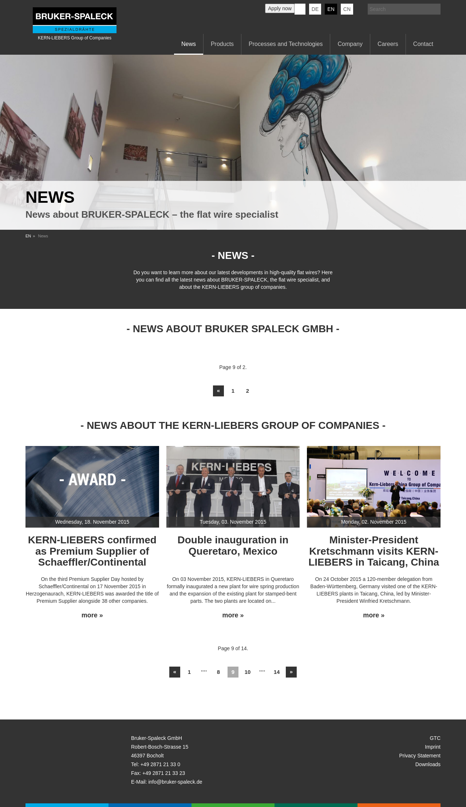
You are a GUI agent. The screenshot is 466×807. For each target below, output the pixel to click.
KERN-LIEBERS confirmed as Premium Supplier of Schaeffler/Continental (92, 551)
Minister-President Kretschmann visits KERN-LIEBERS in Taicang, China (373, 551)
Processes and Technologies (286, 44)
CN (347, 9)
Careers (388, 44)
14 (277, 672)
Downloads (428, 764)
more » (92, 615)
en (330, 9)
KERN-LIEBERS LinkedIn (300, 9)
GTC (435, 738)
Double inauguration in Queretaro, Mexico (233, 545)
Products (222, 44)
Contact (423, 44)
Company (349, 44)
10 (248, 672)
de (315, 9)
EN (28, 236)
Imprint (433, 747)
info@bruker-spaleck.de (175, 782)
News (188, 44)
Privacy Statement (420, 755)
